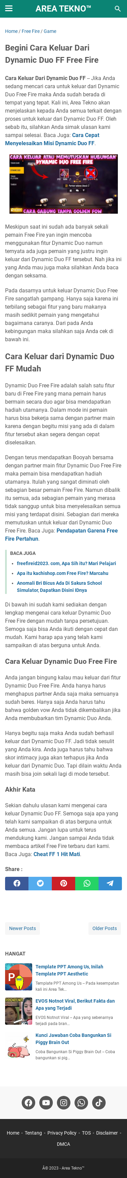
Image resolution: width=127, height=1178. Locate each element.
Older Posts (104, 928)
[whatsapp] (87, 883)
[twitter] (40, 883)
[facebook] (16, 883)
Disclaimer (107, 1133)
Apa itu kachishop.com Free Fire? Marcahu (62, 573)
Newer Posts (22, 928)
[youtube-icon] (46, 1102)
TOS (86, 1133)
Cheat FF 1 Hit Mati (57, 854)
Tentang (33, 1133)
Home (13, 1133)
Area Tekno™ (63, 9)
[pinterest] (63, 883)
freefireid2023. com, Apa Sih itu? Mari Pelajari (66, 563)
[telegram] (110, 883)
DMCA (63, 1144)
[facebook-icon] (28, 1102)
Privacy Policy (62, 1133)
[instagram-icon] (63, 1102)
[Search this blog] (118, 9)
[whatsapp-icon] (81, 1102)
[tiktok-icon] (99, 1102)
